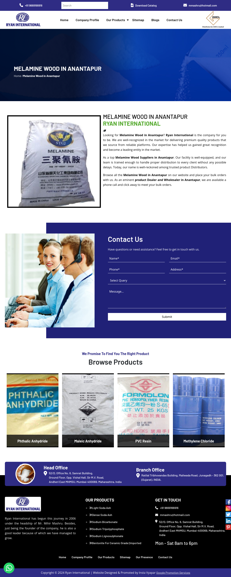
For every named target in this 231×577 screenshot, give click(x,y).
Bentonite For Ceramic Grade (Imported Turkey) (115, 545)
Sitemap (138, 20)
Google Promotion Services (173, 572)
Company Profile (87, 20)
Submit (167, 317)
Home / (18, 75)
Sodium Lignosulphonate (106, 536)
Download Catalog (144, 5)
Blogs (155, 20)
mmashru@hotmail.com (200, 5)
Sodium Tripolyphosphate (106, 529)
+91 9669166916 (30, 5)
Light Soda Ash (100, 507)
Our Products (115, 20)
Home (64, 20)
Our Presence (144, 557)
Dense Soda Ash (100, 515)
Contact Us (174, 20)
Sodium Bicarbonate (103, 522)
